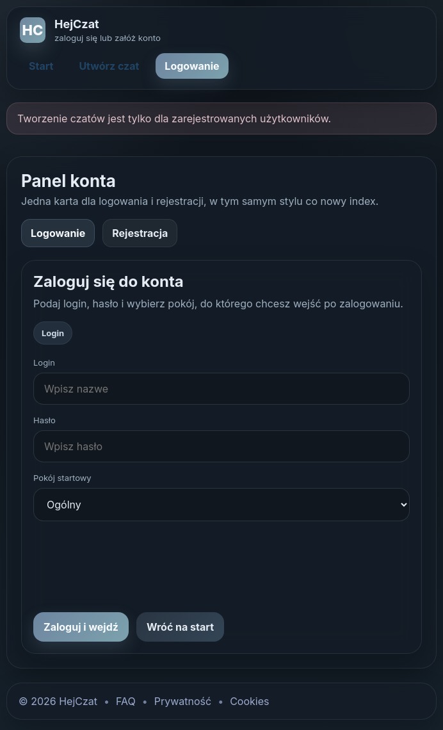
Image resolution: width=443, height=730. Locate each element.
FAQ (126, 701)
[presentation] (130, 567)
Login (44, 362)
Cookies (249, 701)
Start (41, 66)
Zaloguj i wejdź (81, 626)
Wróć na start (180, 626)
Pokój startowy (62, 478)
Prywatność (182, 701)
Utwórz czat (109, 66)
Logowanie (192, 66)
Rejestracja (140, 233)
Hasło (44, 420)
